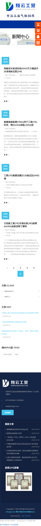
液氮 (21, 75)
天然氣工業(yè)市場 (17, 233)
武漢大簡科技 (26, 516)
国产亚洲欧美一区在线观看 (9, 524)
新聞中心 (7, 297)
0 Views (8, 78)
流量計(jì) (18, 185)
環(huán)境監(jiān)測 (21, 131)
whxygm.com (11, 512)
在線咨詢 (8, 412)
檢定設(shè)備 (27, 185)
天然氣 (8, 233)
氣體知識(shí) (9, 291)
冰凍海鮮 (32, 75)
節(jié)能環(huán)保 (31, 233)
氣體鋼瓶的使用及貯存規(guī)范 (17, 429)
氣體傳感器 (9, 131)
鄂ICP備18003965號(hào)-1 (25, 512)
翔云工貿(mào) (10, 75)
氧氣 (16, 354)
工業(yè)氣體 (10, 185)
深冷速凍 (26, 75)
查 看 (6, 101)
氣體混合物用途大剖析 (14, 433)
